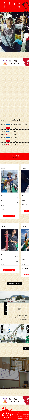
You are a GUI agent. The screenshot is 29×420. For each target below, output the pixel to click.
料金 (24, 412)
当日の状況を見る (9, 215)
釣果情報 (19, 412)
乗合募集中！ (14, 131)
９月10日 (13, 134)
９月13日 (13, 128)
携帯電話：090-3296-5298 (23, 416)
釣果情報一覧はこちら (15, 283)
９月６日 (13, 144)
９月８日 (13, 141)
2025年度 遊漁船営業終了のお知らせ (20, 124)
